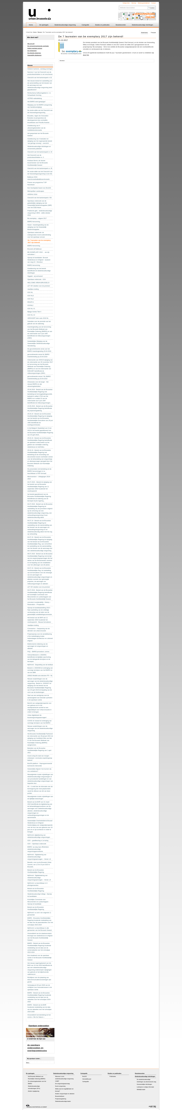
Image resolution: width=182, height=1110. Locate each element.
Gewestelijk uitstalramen (34, 55)
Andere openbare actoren (34, 48)
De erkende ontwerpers (34, 53)
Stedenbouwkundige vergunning (65, 25)
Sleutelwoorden (120, 25)
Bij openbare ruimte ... (34, 1058)
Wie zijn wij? (31, 43)
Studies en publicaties (102, 25)
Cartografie (85, 25)
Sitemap (133, 3)
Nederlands (144, 32)
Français (153, 32)
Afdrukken (62, 60)
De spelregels (43, 25)
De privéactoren (32, 50)
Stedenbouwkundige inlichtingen (142, 25)
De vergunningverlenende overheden (38, 46)
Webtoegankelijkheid (144, 3)
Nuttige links (126, 3)
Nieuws (40, 32)
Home (31, 25)
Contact (153, 3)
